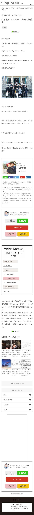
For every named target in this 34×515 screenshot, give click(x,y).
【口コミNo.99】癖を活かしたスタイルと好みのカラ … (26, 353)
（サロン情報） (7, 266)
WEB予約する (17, 227)
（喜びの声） (7, 291)
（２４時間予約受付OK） (10, 282)
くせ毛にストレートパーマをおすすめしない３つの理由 (6, 353)
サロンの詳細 (11, 234)
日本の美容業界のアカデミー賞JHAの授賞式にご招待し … (16, 353)
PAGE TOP (16, 500)
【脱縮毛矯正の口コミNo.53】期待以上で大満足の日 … (16, 372)
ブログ (4, 27)
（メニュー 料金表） (9, 274)
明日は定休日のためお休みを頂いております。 (6, 371)
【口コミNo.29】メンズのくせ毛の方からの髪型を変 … (26, 372)
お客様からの (23, 234)
